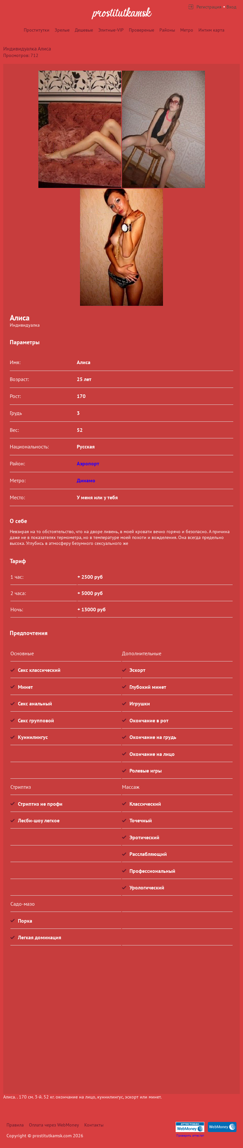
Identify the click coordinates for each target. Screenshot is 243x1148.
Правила (15, 1125)
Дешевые (84, 30)
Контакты (93, 1125)
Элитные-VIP (111, 30)
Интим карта (211, 30)
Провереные (141, 30)
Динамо (86, 480)
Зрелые (62, 30)
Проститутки (36, 30)
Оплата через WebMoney (54, 1125)
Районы (167, 30)
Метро (186, 30)
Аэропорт (88, 463)
